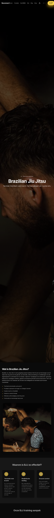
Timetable (16, 3)
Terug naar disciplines (27, 176)
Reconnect (5, 3)
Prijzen (11, 3)
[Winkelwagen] (39, 3)
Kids (28, 3)
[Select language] (44, 3)
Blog (32, 3)
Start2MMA (23, 3)
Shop (35, 3)
